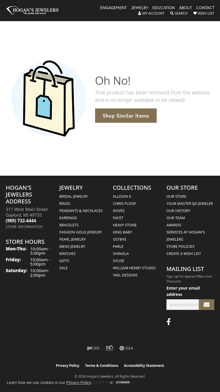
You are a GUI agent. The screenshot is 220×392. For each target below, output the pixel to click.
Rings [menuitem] (64, 203)
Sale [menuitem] (63, 267)
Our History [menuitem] (178, 210)
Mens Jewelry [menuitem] (72, 246)
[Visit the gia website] (126, 348)
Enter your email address (183, 291)
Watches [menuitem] (67, 253)
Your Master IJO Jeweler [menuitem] (189, 203)
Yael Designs (125, 275)
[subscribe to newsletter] (206, 304)
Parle (118, 246)
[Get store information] (24, 226)
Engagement (113, 8)
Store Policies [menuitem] (180, 246)
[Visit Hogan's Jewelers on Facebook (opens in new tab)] (168, 321)
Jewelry (139, 8)
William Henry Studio (134, 267)
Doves (119, 210)
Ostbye (119, 239)
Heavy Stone (125, 224)
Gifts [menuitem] (64, 260)
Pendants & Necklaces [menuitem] (81, 210)
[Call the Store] (21, 220)
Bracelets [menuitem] (68, 224)
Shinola (121, 253)
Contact (205, 8)
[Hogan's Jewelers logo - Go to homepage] (35, 10)
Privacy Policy (67, 365)
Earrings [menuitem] (68, 217)
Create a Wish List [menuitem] (183, 253)
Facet (118, 217)
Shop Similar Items (126, 115)
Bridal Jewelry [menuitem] (73, 196)
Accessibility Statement (144, 365)
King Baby (122, 232)
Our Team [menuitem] (175, 217)
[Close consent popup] (111, 383)
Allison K (122, 196)
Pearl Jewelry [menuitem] (72, 239)
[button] (151, 13)
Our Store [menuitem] (176, 196)
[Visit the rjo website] (109, 348)
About (185, 8)
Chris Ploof (124, 203)
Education (163, 8)
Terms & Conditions (101, 365)
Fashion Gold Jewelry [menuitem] (80, 232)
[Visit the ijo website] (93, 348)
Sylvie (118, 260)
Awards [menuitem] (173, 224)
